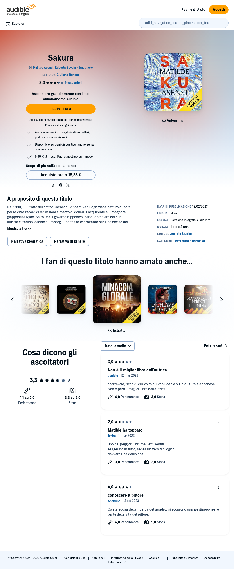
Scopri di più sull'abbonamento (51, 166)
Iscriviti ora (60, 108)
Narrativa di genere (69, 241)
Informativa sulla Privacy (127, 558)
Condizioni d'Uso (75, 558)
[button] (53, 185)
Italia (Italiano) (117, 562)
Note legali (99, 558)
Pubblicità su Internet (185, 558)
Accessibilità (212, 558)
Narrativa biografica (27, 241)
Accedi (219, 9)
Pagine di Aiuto (193, 9)
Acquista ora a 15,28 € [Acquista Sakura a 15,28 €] (60, 175)
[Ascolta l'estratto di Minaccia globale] (117, 330)
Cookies (154, 558)
